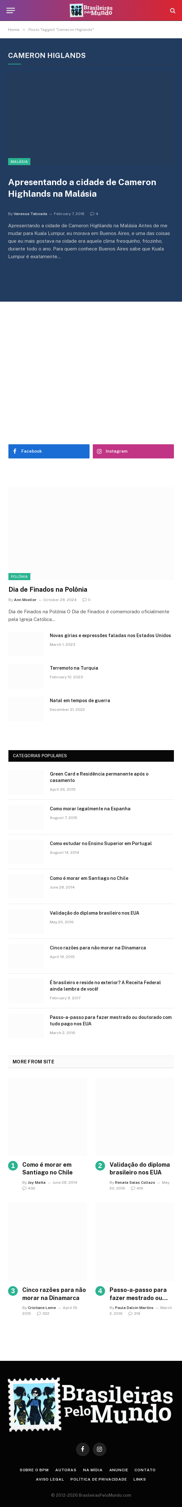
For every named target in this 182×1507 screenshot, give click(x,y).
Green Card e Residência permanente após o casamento (99, 777)
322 (43, 1313)
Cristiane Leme (42, 1307)
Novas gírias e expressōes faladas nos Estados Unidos (110, 635)
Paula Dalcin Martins (134, 1307)
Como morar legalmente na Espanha (90, 808)
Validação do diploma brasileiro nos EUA (94, 913)
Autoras (66, 1470)
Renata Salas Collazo (135, 1182)
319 (134, 1313)
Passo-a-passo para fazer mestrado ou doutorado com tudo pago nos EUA (111, 1020)
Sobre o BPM (34, 1470)
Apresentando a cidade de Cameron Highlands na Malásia (82, 188)
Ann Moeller (25, 600)
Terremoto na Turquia (74, 668)
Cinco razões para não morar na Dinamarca (98, 947)
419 (137, 1188)
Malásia (19, 162)
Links (140, 1479)
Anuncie (118, 1470)
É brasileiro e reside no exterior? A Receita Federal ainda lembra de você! (105, 986)
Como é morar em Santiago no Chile (89, 878)
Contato (145, 1470)
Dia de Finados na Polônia (47, 589)
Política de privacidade (98, 1479)
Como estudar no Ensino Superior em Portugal (101, 843)
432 (28, 1188)
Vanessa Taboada (30, 214)
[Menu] (10, 10)
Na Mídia (93, 1470)
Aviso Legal (50, 1479)
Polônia (19, 577)
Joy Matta (37, 1182)
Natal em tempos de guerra (80, 700)
